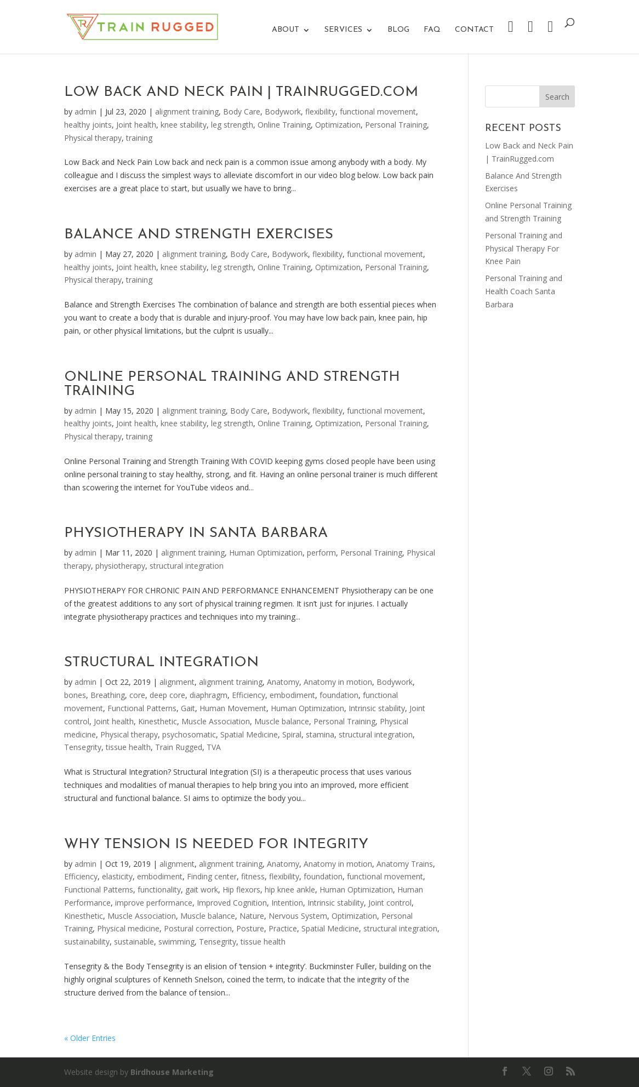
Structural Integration (161, 662)
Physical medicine (128, 928)
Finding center (212, 876)
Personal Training (396, 124)
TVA (214, 747)
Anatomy (283, 682)
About (285, 30)
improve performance (153, 902)
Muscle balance (281, 721)
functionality (159, 889)
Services (343, 30)
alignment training (187, 111)
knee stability (184, 124)
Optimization (338, 124)
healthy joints (88, 124)
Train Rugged (178, 747)
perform (321, 552)
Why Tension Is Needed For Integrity (216, 844)
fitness (253, 876)
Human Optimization (266, 552)
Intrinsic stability (377, 708)
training (139, 138)
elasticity (117, 876)
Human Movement (232, 708)
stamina (320, 734)
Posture (250, 928)
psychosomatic (189, 734)
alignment (177, 682)
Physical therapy (93, 138)
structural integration (187, 565)
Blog (398, 30)
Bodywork (283, 111)
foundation (338, 695)
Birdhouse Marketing (172, 1072)
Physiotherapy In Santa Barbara (196, 533)
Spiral (291, 734)
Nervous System (298, 916)
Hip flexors (241, 889)
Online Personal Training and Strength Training (232, 384)
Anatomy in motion (338, 682)
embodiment (292, 695)
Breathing (107, 695)
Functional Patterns (141, 708)
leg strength (232, 124)
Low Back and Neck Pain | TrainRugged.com (241, 92)
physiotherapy (120, 565)
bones (75, 695)
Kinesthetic (157, 721)
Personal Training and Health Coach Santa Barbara (523, 291)
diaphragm (208, 695)
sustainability (87, 941)
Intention (287, 902)
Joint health (136, 124)
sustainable (134, 941)
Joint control (390, 902)
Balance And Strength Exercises (198, 234)
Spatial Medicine (249, 734)
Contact (474, 30)
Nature (251, 916)
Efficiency (248, 695)
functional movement (378, 111)
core (137, 695)
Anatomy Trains (404, 864)
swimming (176, 941)
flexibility (320, 111)
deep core (167, 695)
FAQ (432, 30)
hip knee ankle (290, 889)
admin (85, 111)
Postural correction (198, 928)
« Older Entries (90, 1038)
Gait (188, 708)
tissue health (128, 747)
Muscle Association (215, 721)
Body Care (241, 111)
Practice (283, 928)
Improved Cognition (232, 902)
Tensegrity (82, 747)
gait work (201, 889)
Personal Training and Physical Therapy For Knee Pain (523, 248)
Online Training (284, 124)
